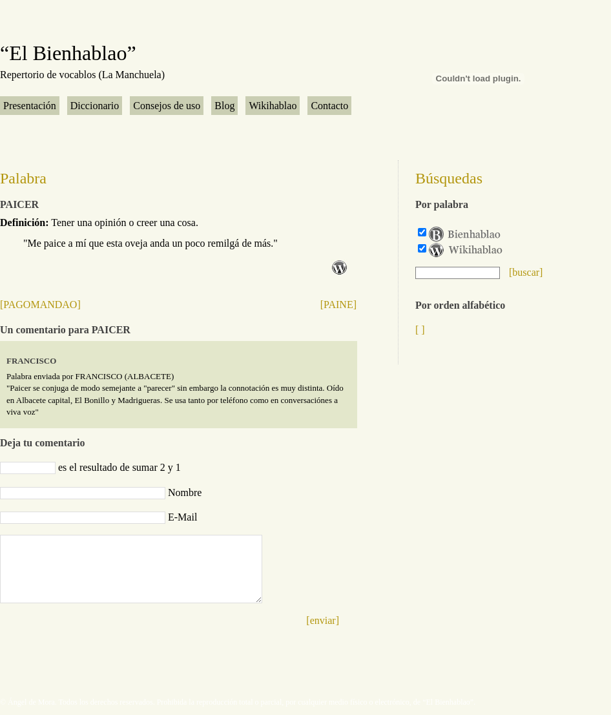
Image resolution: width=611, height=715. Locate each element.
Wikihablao (272, 105)
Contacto (329, 105)
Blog (224, 105)
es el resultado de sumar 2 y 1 (119, 467)
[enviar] (322, 620)
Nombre (185, 492)
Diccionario (94, 105)
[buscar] (526, 272)
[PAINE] (338, 304)
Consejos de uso (166, 105)
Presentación (29, 105)
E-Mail (182, 517)
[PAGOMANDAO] (40, 304)
